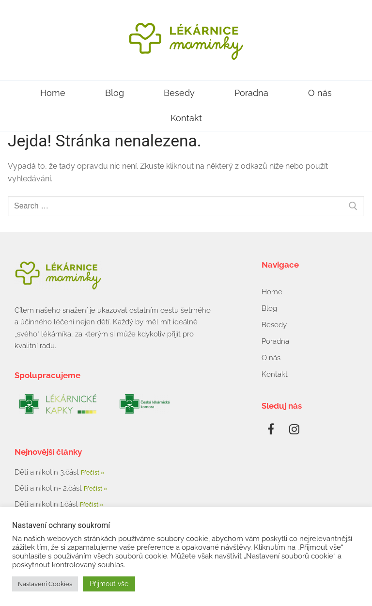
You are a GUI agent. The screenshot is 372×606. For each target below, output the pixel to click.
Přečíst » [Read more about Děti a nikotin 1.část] (91, 504)
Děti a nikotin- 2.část (49, 488)
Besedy (179, 93)
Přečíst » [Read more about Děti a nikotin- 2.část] (95, 488)
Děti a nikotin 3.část (48, 472)
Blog (114, 93)
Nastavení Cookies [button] (45, 584)
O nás (320, 93)
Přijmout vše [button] (109, 584)
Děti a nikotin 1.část (47, 504)
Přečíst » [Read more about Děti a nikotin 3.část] (92, 472)
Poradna (251, 93)
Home (52, 93)
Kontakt (186, 118)
